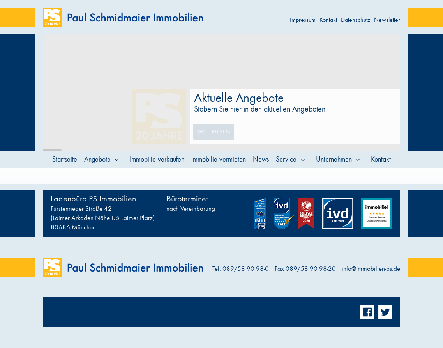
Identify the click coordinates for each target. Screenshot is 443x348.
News (261, 159)
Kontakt (328, 19)
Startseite (64, 159)
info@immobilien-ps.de (371, 269)
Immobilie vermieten (218, 159)
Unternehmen (334, 159)
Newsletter (387, 19)
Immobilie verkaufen (157, 159)
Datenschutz (355, 19)
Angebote (97, 159)
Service (286, 159)
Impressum (303, 19)
